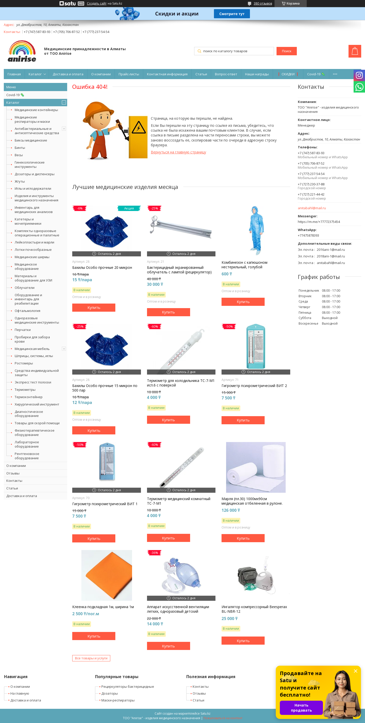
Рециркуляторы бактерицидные (127, 686)
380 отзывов (263, 3)
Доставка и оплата (68, 74)
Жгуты (20, 181)
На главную (19, 693)
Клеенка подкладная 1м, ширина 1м (103, 607)
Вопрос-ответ (226, 74)
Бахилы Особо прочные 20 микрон (102, 267)
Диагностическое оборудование (29, 413)
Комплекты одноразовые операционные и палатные (37, 232)
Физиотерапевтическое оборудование (34, 432)
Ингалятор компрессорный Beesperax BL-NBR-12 (254, 609)
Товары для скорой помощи (37, 423)
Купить (93, 307)
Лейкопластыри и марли (34, 242)
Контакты (14, 480)
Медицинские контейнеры (36, 110)
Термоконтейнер (29, 397)
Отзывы (13, 473)
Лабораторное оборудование (27, 444)
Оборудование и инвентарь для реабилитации (28, 299)
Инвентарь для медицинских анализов (34, 209)
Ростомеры (24, 363)
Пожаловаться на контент (223, 718)
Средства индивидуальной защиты (37, 372)
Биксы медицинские (31, 140)
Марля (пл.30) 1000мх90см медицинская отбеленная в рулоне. (252, 501)
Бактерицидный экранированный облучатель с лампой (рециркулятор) (179, 269)
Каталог (35, 74)
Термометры (25, 389)
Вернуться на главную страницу (178, 152)
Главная (14, 74)
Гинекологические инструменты (30, 164)
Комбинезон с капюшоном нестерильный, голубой (244, 264)
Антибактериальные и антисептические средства (37, 130)
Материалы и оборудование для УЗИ (33, 278)
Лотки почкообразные (33, 249)
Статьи (201, 74)
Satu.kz (205, 713)
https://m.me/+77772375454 (319, 221)
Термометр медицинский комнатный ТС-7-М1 (178, 501)
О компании (101, 74)
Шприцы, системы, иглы (34, 356)
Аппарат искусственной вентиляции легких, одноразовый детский (178, 609)
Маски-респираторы (118, 700)
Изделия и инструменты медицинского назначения (36, 197)
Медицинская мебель (32, 348)
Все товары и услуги (91, 658)
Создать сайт (96, 3)
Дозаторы (109, 693)
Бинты (20, 147)
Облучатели (24, 287)
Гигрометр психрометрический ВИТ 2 (254, 385)
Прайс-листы (129, 74)
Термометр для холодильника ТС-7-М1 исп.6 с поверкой (181, 382)
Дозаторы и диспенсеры (34, 174)
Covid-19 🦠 (316, 74)
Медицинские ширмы (32, 257)
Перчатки (23, 329)
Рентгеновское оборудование (27, 455)
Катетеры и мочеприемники (28, 221)
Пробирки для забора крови (32, 339)
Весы (19, 155)
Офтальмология (27, 310)
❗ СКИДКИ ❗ (288, 74)
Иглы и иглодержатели (33, 188)
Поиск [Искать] (286, 51)
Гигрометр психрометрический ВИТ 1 (105, 504)
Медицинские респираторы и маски (32, 119)
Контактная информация (167, 74)
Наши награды (257, 74)
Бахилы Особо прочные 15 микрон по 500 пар (104, 388)
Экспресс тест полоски (33, 382)
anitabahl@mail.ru (312, 208)
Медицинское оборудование (27, 266)
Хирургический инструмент (37, 404)
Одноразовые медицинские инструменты (37, 320)
